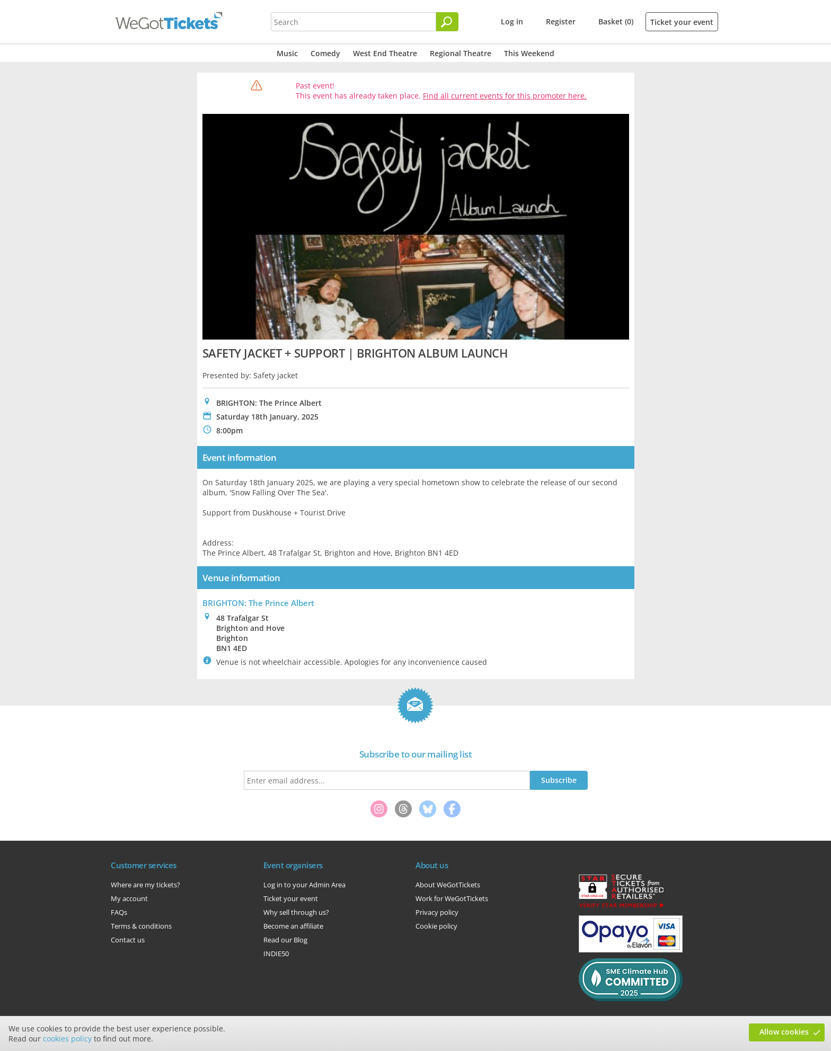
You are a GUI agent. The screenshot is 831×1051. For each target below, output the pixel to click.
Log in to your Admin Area (304, 884)
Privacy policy (436, 912)
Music (287, 53)
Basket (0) (615, 21)
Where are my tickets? (145, 884)
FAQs (119, 912)
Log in (512, 21)
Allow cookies (784, 1032)
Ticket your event (681, 22)
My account (129, 898)
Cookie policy (436, 926)
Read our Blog (285, 940)
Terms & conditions (141, 926)
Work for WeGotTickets (451, 898)
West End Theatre (385, 53)
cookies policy (67, 1039)
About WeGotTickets (447, 884)
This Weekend (529, 53)
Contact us (128, 940)
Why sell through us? (296, 912)
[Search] (447, 21)
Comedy (325, 53)
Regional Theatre (460, 53)
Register (561, 21)
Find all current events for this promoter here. (505, 96)
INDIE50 (276, 953)
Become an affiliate (293, 926)
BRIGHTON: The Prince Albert (258, 603)
